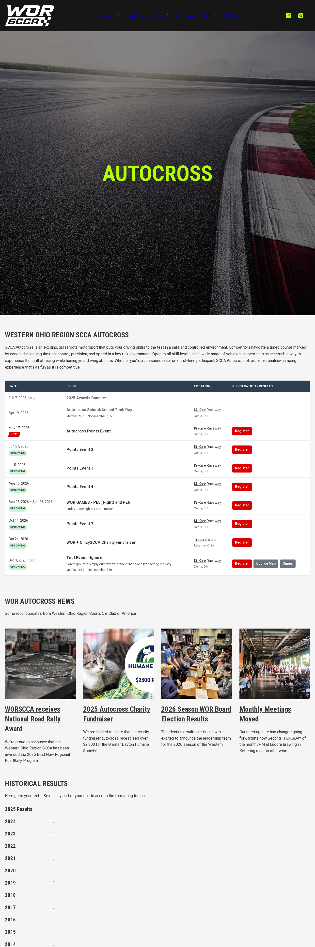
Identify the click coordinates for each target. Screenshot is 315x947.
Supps (288, 563)
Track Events (138, 15)
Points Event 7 (79, 523)
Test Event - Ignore (84, 557)
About (207, 15)
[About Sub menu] (215, 16)
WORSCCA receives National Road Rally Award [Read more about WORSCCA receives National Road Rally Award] (33, 719)
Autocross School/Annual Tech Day (99, 409)
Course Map (266, 563)
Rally (160, 15)
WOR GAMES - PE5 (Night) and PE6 (98, 502)
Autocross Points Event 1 (90, 431)
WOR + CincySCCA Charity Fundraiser (101, 542)
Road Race (185, 15)
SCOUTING (232, 15)
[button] (29, 809)
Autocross (107, 15)
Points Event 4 (79, 486)
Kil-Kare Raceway (207, 410)
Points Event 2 (79, 449)
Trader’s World (205, 540)
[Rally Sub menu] (168, 16)
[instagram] (301, 16)
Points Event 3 (79, 468)
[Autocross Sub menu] (119, 16)
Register (242, 431)
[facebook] (288, 16)
